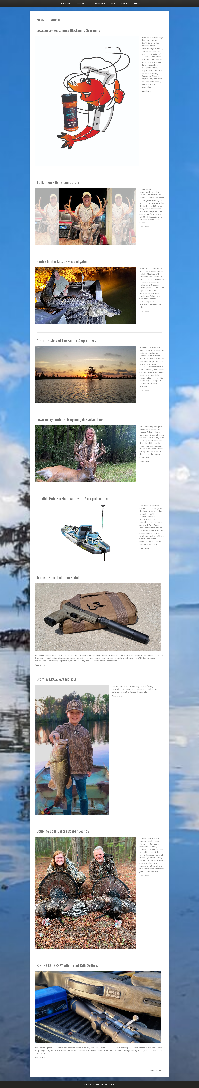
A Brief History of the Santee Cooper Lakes (66, 340)
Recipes (137, 3)
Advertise (125, 3)
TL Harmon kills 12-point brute (58, 182)
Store (113, 3)
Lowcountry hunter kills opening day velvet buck (70, 419)
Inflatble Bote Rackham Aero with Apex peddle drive (73, 498)
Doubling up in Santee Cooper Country (63, 831)
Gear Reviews (99, 3)
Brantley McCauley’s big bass (56, 679)
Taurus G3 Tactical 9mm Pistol (58, 577)
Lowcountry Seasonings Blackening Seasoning (68, 30)
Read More (147, 91)
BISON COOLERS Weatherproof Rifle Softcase (68, 965)
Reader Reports (81, 3)
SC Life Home (64, 3)
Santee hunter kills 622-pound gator (62, 261)
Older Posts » (156, 1070)
